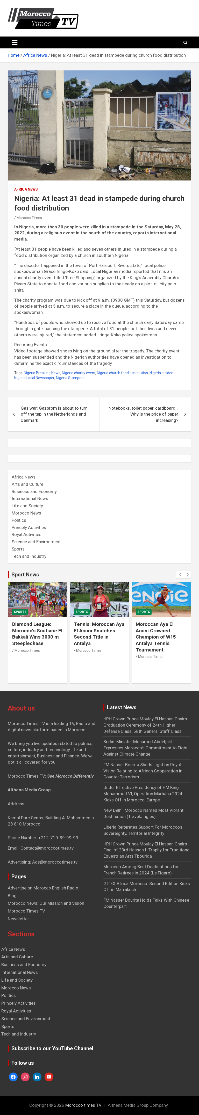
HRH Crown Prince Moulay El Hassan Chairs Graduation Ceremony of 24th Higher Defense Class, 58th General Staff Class (145, 725)
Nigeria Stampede (71, 378)
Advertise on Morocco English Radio (43, 887)
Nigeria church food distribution (122, 373)
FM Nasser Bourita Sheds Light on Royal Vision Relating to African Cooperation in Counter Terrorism (142, 771)
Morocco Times (29, 218)
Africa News (26, 189)
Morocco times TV (83, 1105)
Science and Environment (36, 541)
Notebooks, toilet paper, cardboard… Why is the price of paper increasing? (143, 414)
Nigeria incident (162, 373)
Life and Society (27, 505)
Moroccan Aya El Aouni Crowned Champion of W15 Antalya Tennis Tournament (156, 637)
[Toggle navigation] (14, 42)
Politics (19, 520)
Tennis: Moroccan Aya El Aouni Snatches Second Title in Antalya (99, 633)
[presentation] (180, 574)
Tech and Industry (29, 556)
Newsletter (18, 918)
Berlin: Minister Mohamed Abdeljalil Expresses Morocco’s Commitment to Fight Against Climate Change (145, 748)
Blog (12, 895)
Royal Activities (26, 534)
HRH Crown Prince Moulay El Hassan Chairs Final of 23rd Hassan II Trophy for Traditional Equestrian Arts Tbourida (146, 850)
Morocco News (26, 513)
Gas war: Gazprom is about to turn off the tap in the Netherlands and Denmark (54, 414)
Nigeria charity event (78, 373)
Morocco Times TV (26, 911)
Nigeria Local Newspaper (34, 378)
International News (30, 498)
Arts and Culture (27, 484)
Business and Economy (34, 491)
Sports (18, 549)
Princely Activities (29, 527)
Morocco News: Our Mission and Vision (46, 903)
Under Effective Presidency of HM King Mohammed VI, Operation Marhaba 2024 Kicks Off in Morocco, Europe (142, 793)
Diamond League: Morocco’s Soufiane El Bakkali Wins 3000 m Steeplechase (37, 633)
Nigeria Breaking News (42, 373)
